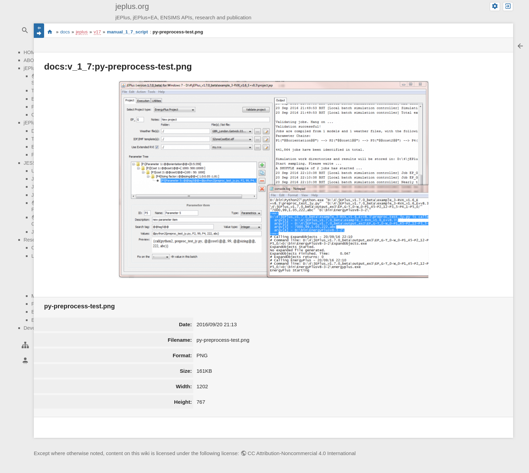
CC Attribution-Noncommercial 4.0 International (302, 453)
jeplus (82, 31)
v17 (97, 31)
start (49, 32)
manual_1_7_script (127, 31)
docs (65, 31)
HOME (31, 52)
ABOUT (32, 60)
